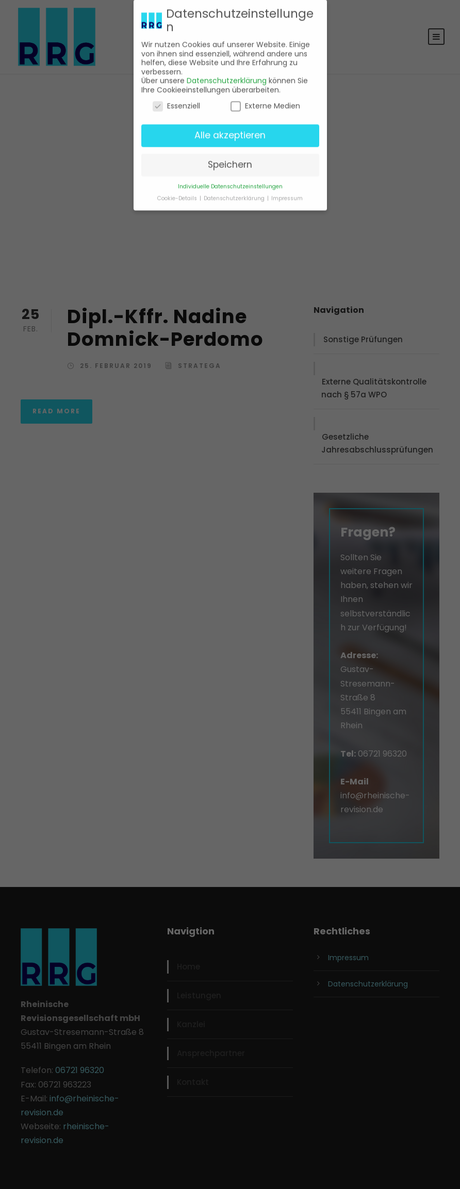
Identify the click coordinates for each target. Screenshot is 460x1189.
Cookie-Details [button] (178, 194)
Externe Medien (265, 102)
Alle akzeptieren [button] (230, 131)
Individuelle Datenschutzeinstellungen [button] (230, 183)
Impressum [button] (287, 194)
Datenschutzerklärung (227, 77)
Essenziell (176, 102)
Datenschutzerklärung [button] (235, 194)
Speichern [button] (230, 161)
